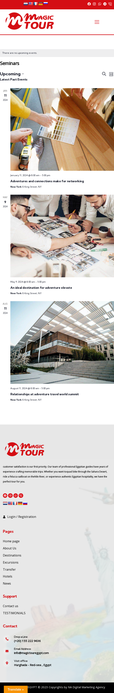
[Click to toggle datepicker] (12, 73)
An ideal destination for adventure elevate (41, 288)
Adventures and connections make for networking (47, 181)
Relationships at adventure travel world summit (44, 394)
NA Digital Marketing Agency (86, 687)
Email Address (22, 649)
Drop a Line (21, 637)
